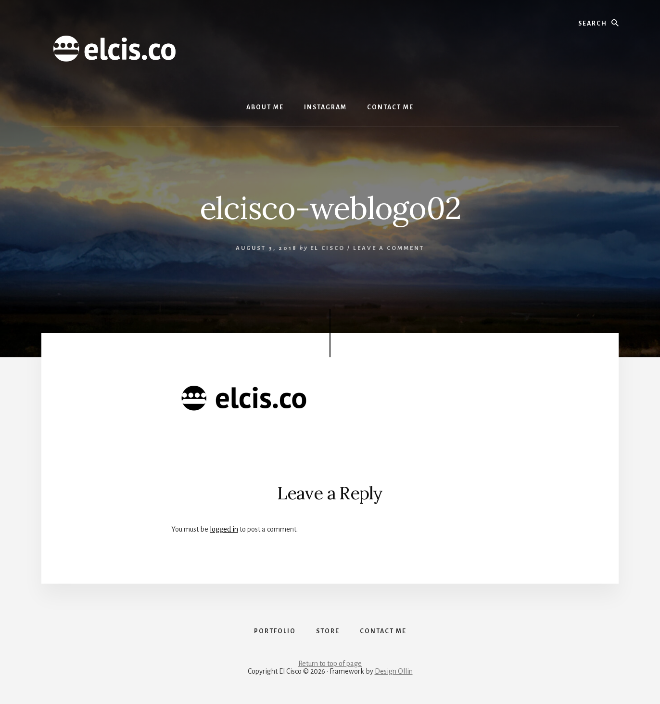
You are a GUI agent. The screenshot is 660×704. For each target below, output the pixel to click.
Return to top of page (330, 663)
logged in (224, 529)
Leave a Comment (388, 248)
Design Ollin (394, 671)
